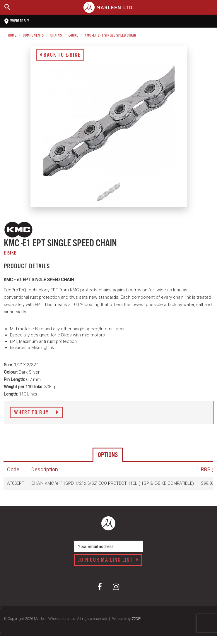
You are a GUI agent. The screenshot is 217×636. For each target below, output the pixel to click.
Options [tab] (108, 455)
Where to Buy (36, 412)
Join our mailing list (108, 560)
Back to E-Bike (60, 55)
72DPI (136, 618)
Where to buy (16, 21)
